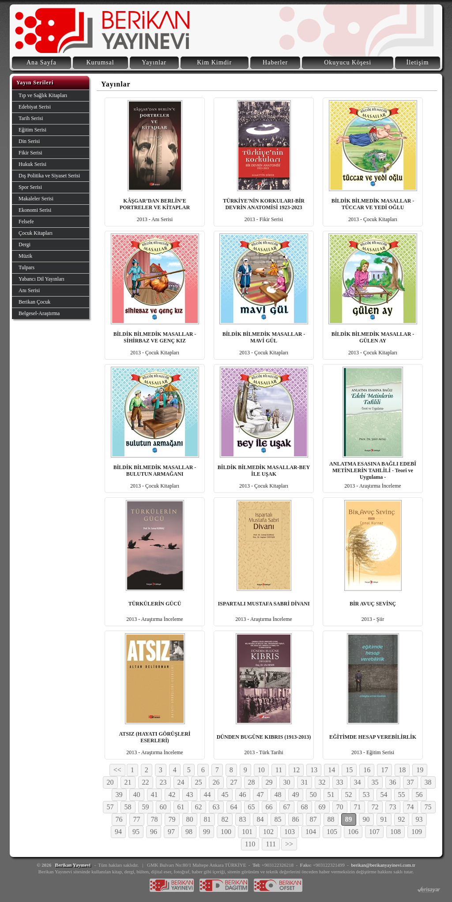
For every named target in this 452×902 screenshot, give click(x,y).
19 (419, 770)
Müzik (25, 256)
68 (304, 807)
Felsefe (26, 221)
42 (172, 794)
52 (348, 794)
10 (261, 770)
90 (366, 819)
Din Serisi (29, 141)
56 (419, 794)
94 (118, 831)
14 (331, 770)
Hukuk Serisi (32, 164)
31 (304, 782)
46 (242, 794)
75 (428, 807)
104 (310, 831)
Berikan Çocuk (34, 302)
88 (331, 819)
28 (251, 782)
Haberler (275, 62)
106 (353, 831)
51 (331, 794)
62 (198, 807)
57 (110, 807)
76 (119, 819)
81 (207, 819)
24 (181, 782)
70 (339, 807)
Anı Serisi (29, 290)
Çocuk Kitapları (36, 233)
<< (117, 770)
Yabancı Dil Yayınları (41, 279)
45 (225, 794)
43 (189, 794)
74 (410, 807)
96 (153, 831)
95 (135, 831)
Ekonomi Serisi (35, 210)
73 (392, 807)
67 (286, 807)
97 (171, 831)
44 (207, 794)
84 (260, 819)
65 (251, 807)
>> (289, 844)
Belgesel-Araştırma (39, 313)
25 (198, 782)
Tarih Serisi (31, 118)
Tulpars (26, 267)
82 (225, 819)
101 (247, 831)
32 (322, 782)
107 (374, 831)
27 (233, 782)
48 (278, 794)
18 (402, 770)
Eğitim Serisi (32, 130)
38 (428, 782)
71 (357, 807)
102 (268, 831)
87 (313, 819)
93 (419, 819)
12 (296, 770)
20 (110, 782)
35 (375, 782)
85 (278, 819)
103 (289, 831)
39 (119, 794)
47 (260, 794)
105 (332, 831)
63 (216, 807)
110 (250, 844)
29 (269, 782)
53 (366, 794)
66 (269, 807)
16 (366, 770)
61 (181, 807)
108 (395, 831)
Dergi (24, 244)
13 (313, 770)
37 (410, 782)
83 (242, 819)
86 (295, 819)
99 (206, 831)
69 (322, 807)
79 (172, 819)
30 (286, 782)
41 (154, 794)
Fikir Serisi (30, 153)
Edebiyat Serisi (35, 107)
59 (145, 807)
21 (128, 782)
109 (416, 831)
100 (226, 831)
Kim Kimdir (214, 62)
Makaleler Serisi (36, 198)
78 (154, 819)
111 (271, 844)
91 (384, 819)
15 (349, 770)
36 (392, 782)
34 (357, 782)
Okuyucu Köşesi (347, 62)
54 (384, 794)
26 (216, 782)
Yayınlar (154, 62)
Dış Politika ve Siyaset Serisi (49, 176)
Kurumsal (100, 62)
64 (233, 807)
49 (295, 794)
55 (401, 794)
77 (136, 819)
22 (145, 782)
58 (128, 807)
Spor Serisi (30, 187)
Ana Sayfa (41, 62)
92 (401, 819)
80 (189, 819)
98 (188, 831)
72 (375, 807)
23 (163, 782)
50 (313, 794)
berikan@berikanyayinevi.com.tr (383, 865)
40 (136, 794)
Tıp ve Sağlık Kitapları (43, 95)
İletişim (418, 62)
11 (278, 770)
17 (384, 770)
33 (339, 782)
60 (163, 807)
